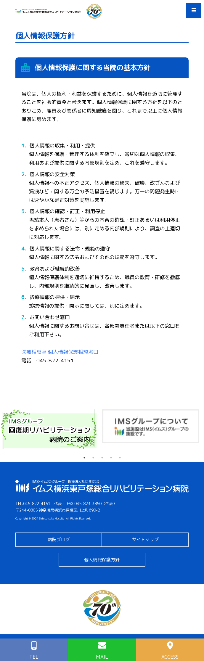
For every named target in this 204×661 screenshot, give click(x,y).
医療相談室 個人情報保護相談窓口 (59, 351)
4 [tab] (111, 458)
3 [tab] (102, 458)
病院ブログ (59, 539)
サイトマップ (145, 539)
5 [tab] (120, 458)
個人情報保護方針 (102, 560)
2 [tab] (93, 458)
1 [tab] (84, 458)
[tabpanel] (51, 429)
